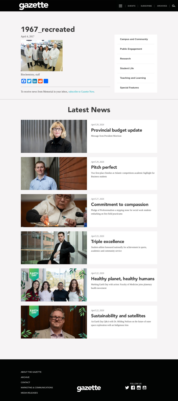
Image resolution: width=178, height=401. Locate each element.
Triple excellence (107, 241)
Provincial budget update (116, 130)
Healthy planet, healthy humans (122, 279)
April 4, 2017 (27, 36)
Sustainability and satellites (118, 316)
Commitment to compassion (119, 204)
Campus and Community (134, 39)
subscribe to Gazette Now (81, 91)
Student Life (127, 68)
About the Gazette (31, 372)
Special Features (129, 87)
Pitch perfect (104, 167)
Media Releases (29, 393)
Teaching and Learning (133, 78)
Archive (25, 377)
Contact (25, 382)
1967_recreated (48, 29)
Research (125, 58)
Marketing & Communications (37, 387)
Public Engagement (131, 49)
